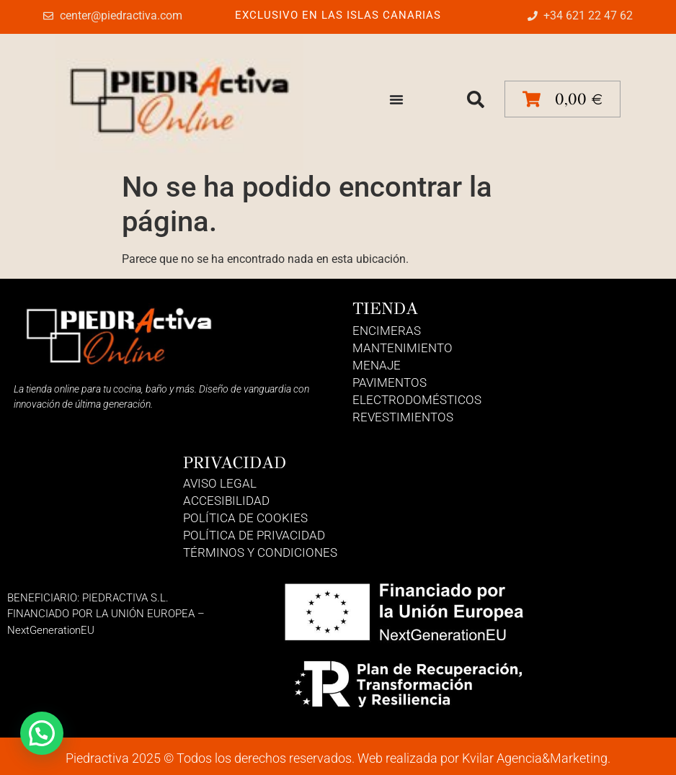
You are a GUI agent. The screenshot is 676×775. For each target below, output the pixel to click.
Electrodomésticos (416, 400)
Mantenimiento (402, 348)
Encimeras (386, 330)
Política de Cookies (245, 518)
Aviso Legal (220, 483)
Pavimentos (389, 382)
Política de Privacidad (254, 535)
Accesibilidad (226, 500)
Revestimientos (402, 417)
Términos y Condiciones (260, 552)
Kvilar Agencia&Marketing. (536, 758)
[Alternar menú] (396, 99)
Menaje (376, 365)
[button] (475, 99)
